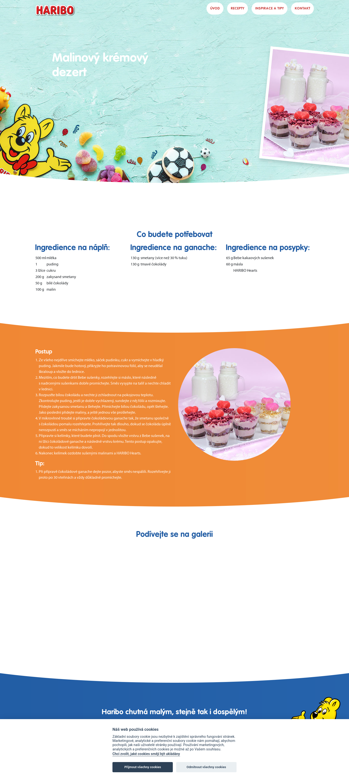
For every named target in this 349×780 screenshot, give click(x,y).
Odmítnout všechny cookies (206, 767)
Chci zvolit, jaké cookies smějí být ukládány (146, 754)
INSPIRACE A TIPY (269, 8)
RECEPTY (237, 8)
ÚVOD (215, 8)
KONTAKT (302, 8)
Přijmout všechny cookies (142, 767)
